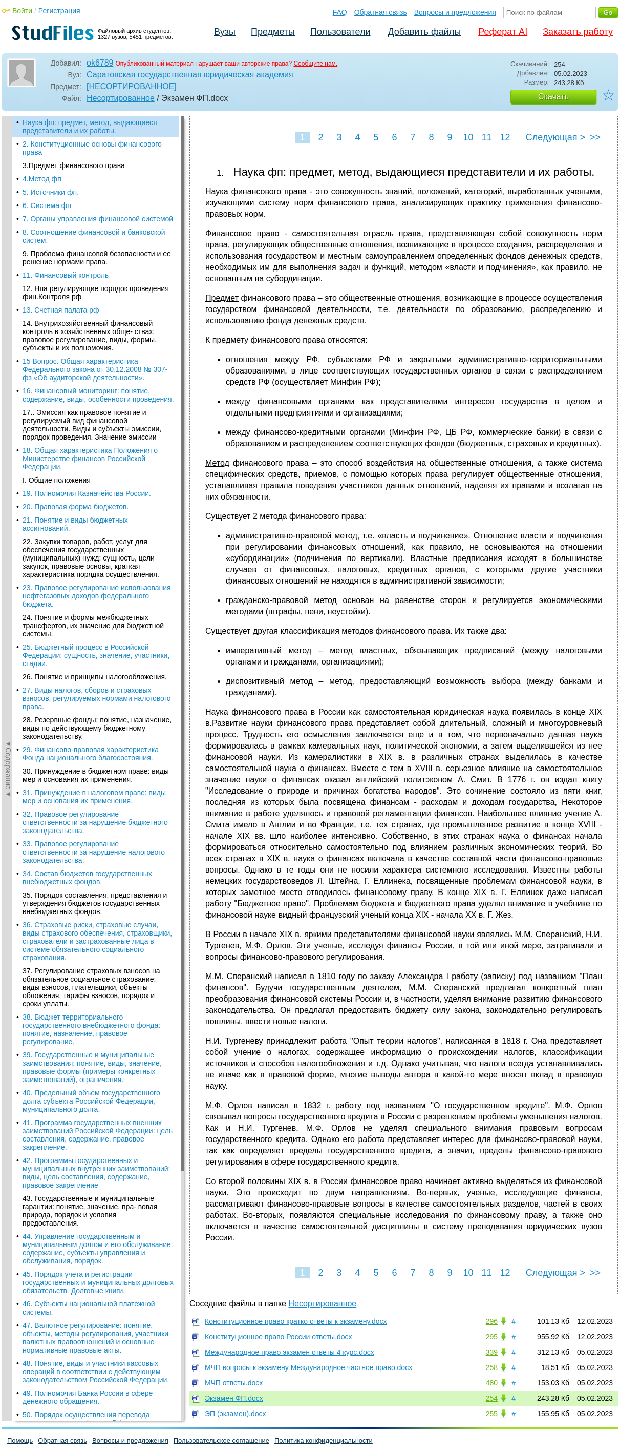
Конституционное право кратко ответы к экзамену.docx (296, 1321)
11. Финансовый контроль (66, 275)
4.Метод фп (42, 179)
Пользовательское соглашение (221, 1440)
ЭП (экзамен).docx (235, 1413)
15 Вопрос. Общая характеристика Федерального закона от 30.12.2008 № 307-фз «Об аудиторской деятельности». (95, 369)
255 (492, 1413)
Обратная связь (380, 12)
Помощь (20, 1440)
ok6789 (100, 62)
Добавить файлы (424, 32)
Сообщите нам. (315, 63)
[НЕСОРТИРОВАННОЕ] (132, 86)
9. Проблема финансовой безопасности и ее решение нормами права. (97, 258)
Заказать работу (578, 32)
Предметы (273, 32)
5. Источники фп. (51, 192)
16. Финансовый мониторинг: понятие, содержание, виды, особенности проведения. (98, 395)
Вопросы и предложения (455, 12)
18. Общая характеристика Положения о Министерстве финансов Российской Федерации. (90, 458)
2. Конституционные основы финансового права (92, 148)
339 (492, 1352)
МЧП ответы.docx (234, 1383)
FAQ (340, 12)
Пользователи (340, 32)
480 (492, 1383)
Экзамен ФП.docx (234, 1398)
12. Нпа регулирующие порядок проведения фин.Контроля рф (96, 292)
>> (595, 137)
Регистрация (59, 11)
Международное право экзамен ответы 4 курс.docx (289, 1352)
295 (492, 1337)
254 (492, 1398)
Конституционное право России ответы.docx (278, 1337)
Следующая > (555, 137)
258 (492, 1367)
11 (486, 137)
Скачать (553, 96)
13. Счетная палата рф (61, 310)
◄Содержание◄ (8, 295)
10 (468, 137)
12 (505, 137)
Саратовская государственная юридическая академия (190, 74)
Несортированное (121, 98)
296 (492, 1321)
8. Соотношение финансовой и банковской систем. (94, 236)
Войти (22, 11)
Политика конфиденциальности (323, 1440)
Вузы (225, 32)
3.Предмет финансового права (74, 165)
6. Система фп (47, 205)
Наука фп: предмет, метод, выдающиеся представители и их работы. (90, 126)
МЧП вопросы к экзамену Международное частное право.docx (308, 1367)
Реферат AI (502, 32)
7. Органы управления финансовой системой (98, 219)
